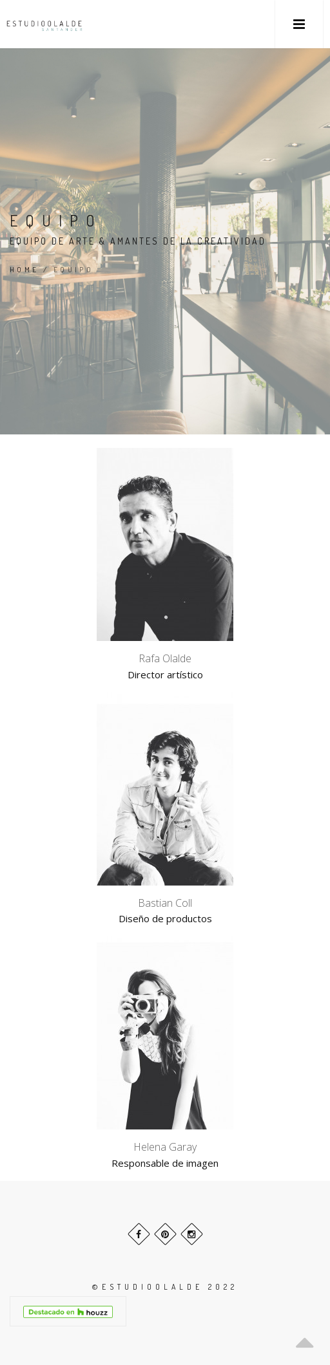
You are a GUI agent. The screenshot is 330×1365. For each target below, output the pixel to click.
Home (24, 269)
